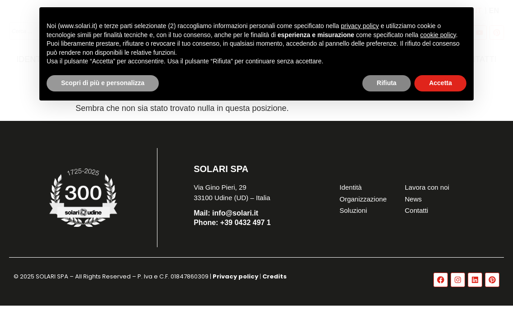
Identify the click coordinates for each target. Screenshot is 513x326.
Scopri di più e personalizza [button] (102, 82)
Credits (274, 276)
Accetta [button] (440, 82)
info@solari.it (226, 213)
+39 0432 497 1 (232, 222)
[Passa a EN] (494, 10)
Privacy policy (235, 276)
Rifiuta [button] (387, 82)
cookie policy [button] (438, 34)
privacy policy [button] (360, 25)
